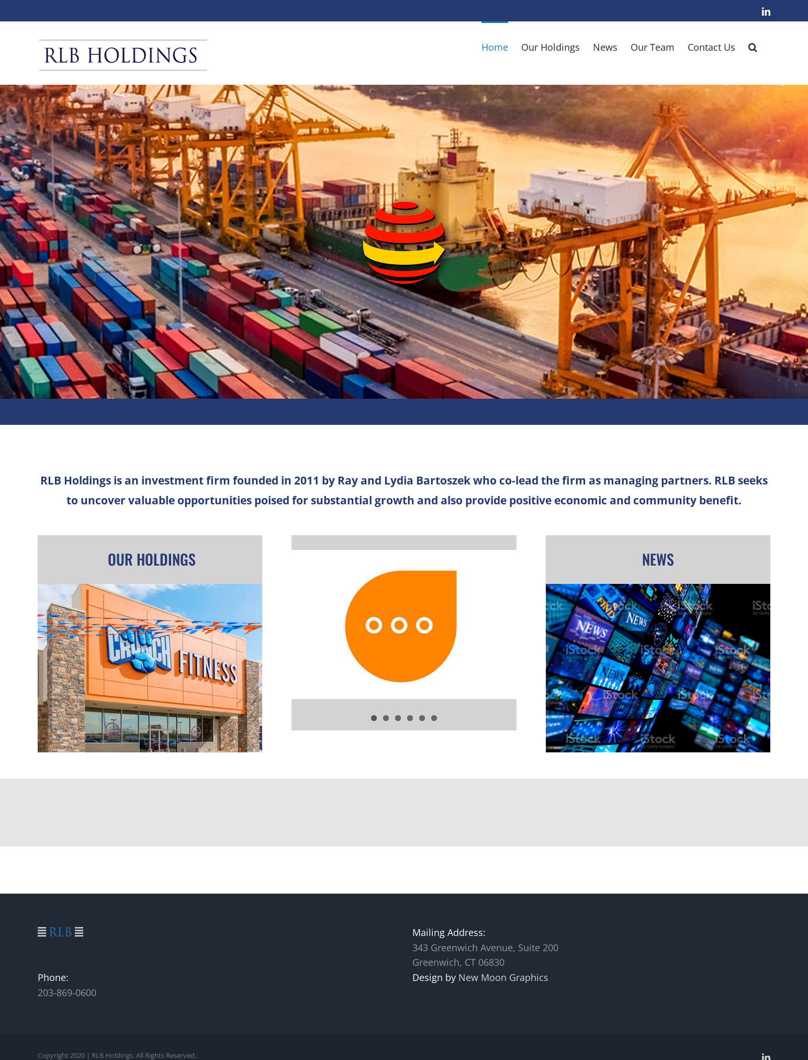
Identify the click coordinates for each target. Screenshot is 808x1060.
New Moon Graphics (503, 977)
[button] (752, 46)
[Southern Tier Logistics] (404, 242)
